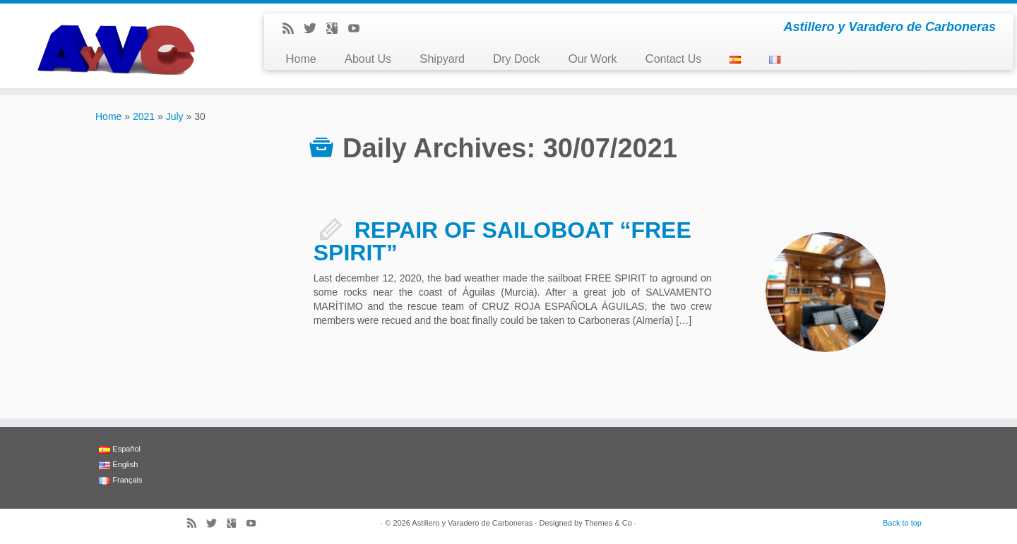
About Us (368, 59)
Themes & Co (608, 523)
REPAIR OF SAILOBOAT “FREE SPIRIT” (502, 241)
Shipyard (442, 59)
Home (300, 59)
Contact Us (673, 59)
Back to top (902, 523)
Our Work (592, 59)
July (175, 116)
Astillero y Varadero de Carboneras (472, 523)
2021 (144, 116)
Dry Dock (516, 59)
